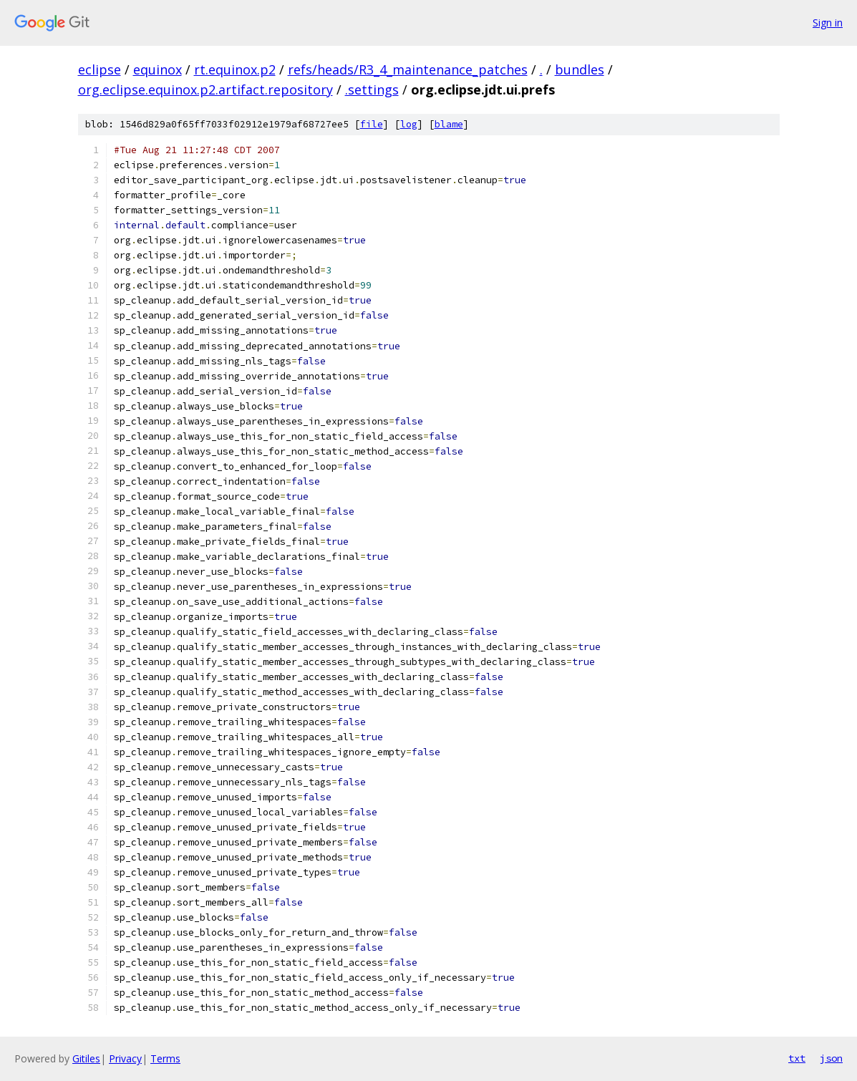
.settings (372, 89)
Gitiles (86, 1058)
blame (449, 124)
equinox (157, 69)
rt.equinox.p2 (235, 69)
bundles (579, 69)
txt (796, 1058)
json (831, 1058)
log (408, 124)
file (371, 124)
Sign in (828, 22)
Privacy (125, 1058)
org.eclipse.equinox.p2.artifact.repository (205, 89)
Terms (165, 1058)
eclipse (99, 69)
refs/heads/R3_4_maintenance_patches (408, 69)
